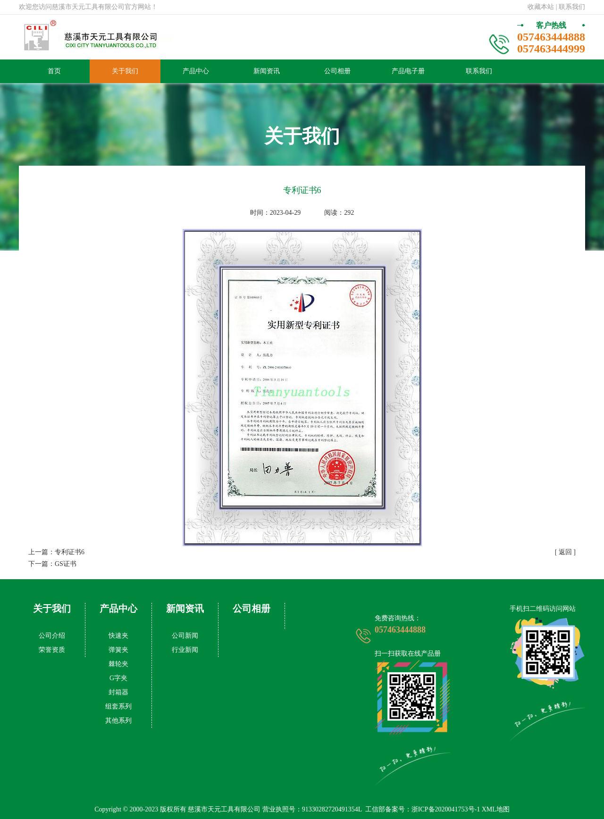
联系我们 (479, 71)
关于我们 (125, 71)
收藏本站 (541, 6)
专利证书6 (69, 552)
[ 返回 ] (565, 552)
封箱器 (118, 692)
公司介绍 (52, 635)
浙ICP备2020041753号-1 (445, 809)
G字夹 (118, 678)
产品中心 (196, 71)
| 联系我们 (570, 6)
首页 (54, 71)
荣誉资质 (52, 649)
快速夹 (118, 635)
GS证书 (65, 563)
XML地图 (496, 809)
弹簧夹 (118, 649)
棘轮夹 (118, 663)
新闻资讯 (266, 71)
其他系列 (118, 720)
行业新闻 (185, 649)
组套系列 (118, 706)
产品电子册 (408, 71)
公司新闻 (185, 635)
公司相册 (337, 71)
